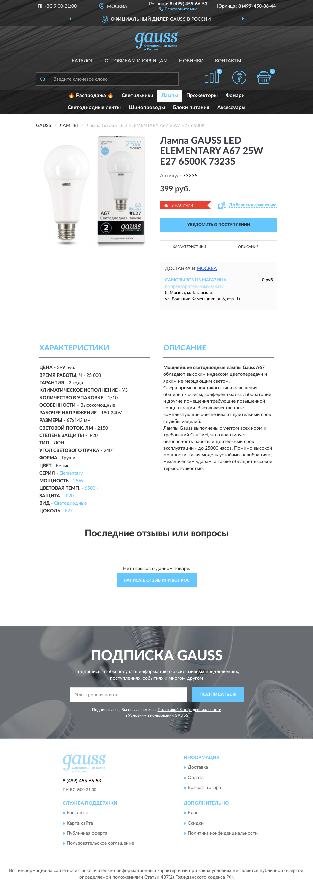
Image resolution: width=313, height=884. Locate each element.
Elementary (71, 473)
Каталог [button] (82, 61)
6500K (91, 488)
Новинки (191, 61)
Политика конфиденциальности (223, 833)
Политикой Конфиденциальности (189, 710)
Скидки (196, 823)
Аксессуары (231, 107)
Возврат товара (204, 787)
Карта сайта (80, 823)
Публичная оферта (87, 833)
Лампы (169, 95)
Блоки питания (191, 107)
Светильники (137, 95)
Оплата (196, 777)
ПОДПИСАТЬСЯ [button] (217, 694)
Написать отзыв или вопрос (157, 580)
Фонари (235, 95)
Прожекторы (202, 95)
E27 (69, 511)
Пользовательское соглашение (100, 843)
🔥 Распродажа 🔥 (91, 95)
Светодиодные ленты (94, 107)
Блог (193, 813)
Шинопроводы (147, 107)
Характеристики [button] (189, 247)
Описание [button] (248, 247)
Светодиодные (70, 503)
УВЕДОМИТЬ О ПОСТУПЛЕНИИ (218, 225)
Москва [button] (207, 268)
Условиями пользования (151, 715)
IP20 (69, 496)
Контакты (228, 61)
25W (78, 481)
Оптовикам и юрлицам (136, 61)
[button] (178, 9)
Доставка (198, 767)
